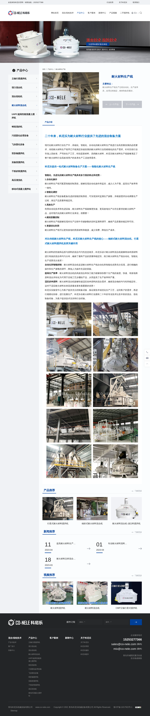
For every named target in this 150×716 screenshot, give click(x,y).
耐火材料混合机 (19, 105)
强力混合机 (17, 87)
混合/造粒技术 (68, 13)
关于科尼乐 (123, 2)
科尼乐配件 (85, 654)
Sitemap (14, 711)
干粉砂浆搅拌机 (19, 171)
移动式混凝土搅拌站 (21, 189)
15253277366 (38, 2)
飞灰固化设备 (18, 144)
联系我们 (136, 2)
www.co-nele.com (42, 707)
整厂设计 (11, 646)
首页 (43, 69)
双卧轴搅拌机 (18, 153)
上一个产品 (114, 104)
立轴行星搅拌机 (19, 78)
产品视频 (113, 13)
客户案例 (91, 13)
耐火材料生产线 (60, 69)
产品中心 (80, 13)
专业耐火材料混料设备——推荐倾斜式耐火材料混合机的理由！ (117, 543)
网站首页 (55, 13)
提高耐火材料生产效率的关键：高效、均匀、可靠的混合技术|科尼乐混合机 (66, 543)
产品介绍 (48, 122)
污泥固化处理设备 (20, 135)
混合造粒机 (17, 96)
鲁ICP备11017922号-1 (123, 707)
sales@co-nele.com (123, 644)
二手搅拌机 (124, 13)
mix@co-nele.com (125, 648)
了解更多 (138, 491)
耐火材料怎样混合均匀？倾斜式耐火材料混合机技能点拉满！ (66, 559)
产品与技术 (12, 642)
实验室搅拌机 (18, 162)
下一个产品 (130, 104)
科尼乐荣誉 (85, 646)
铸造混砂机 (17, 127)
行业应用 (110, 2)
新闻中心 (102, 13)
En (135, 13)
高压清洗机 (17, 180)
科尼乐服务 (85, 650)
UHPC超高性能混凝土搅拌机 (23, 116)
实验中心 (11, 650)
